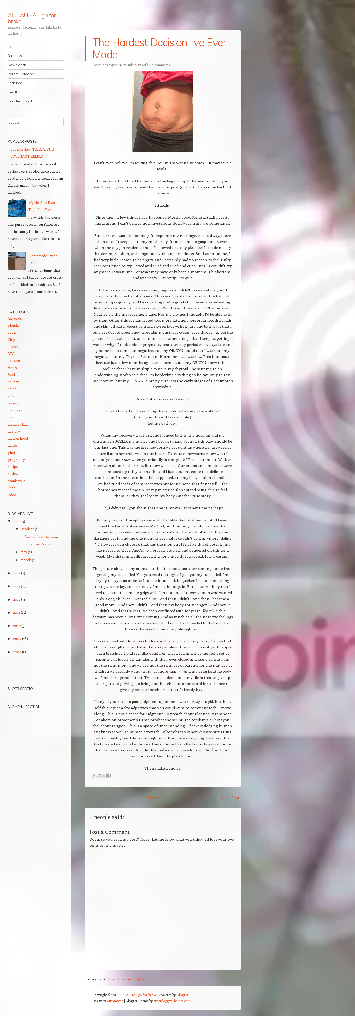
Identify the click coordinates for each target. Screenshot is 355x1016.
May (24, 551)
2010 (17, 625)
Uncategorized (20, 101)
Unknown (134, 65)
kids (11, 395)
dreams (14, 360)
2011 (17, 612)
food (11, 374)
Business (15, 55)
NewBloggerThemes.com (172, 1001)
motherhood (18, 438)
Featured (15, 83)
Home (13, 46)
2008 (17, 651)
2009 (17, 638)
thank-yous (16, 480)
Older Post (230, 797)
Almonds (15, 318)
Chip (11, 339)
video (12, 494)
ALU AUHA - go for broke (32, 18)
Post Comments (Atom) (129, 978)
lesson (13, 403)
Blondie (14, 325)
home (12, 388)
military (14, 431)
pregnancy (16, 459)
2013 (17, 586)
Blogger (182, 995)
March (26, 559)
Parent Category (21, 74)
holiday (13, 381)
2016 (17, 521)
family (12, 367)
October (27, 528)
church (13, 346)
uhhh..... (13, 487)
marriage (15, 410)
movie (12, 445)
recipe (13, 466)
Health (13, 92)
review (13, 473)
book (12, 332)
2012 (17, 599)
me (10, 417)
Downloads (17, 65)
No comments (159, 65)
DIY (11, 353)
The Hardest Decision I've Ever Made (159, 48)
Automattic (115, 1001)
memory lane (18, 424)
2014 (17, 573)
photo (12, 452)
